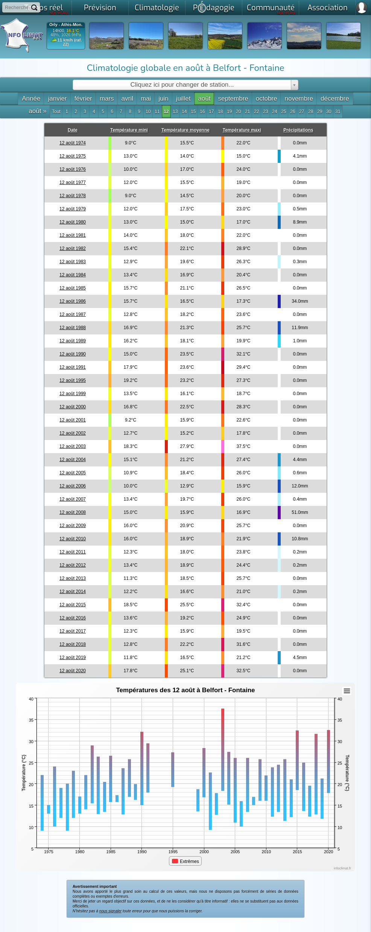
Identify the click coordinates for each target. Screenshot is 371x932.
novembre (298, 98)
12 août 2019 (72, 657)
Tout (56, 111)
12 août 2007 (72, 499)
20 (238, 111)
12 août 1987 (72, 314)
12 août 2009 (72, 525)
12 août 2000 (72, 406)
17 (211, 111)
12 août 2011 (72, 552)
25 (283, 111)
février (83, 98)
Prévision (100, 8)
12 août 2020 (72, 670)
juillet (183, 98)
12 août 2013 (72, 578)
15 (193, 111)
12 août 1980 (72, 222)
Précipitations (298, 130)
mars (107, 98)
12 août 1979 (72, 209)
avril (127, 98)
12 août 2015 (72, 604)
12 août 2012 (72, 565)
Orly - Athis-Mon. (65, 25)
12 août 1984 (72, 274)
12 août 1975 (72, 156)
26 (292, 111)
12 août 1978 (72, 195)
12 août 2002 (72, 433)
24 (274, 111)
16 (202, 111)
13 (175, 111)
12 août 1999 (72, 393)
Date (73, 130)
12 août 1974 (72, 143)
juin (163, 98)
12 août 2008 (72, 512)
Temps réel (46, 9)
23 (265, 111)
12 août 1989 (72, 340)
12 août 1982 (72, 248)
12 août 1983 (72, 261)
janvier (57, 98)
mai (146, 98)
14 (184, 111)
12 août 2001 (72, 420)
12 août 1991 (72, 367)
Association (327, 8)
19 (229, 111)
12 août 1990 (72, 354)
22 (256, 111)
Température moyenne (185, 130)
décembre (335, 98)
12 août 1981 (72, 235)
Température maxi (242, 130)
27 (301, 111)
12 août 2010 (72, 538)
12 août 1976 (72, 169)
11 (157, 111)
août (204, 98)
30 (328, 111)
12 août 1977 (72, 182)
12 (166, 111)
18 (220, 111)
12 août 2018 (72, 644)
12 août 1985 (72, 288)
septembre (233, 98)
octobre (266, 98)
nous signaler (110, 911)
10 (148, 111)
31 (337, 111)
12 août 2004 (72, 459)
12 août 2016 (72, 618)
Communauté (271, 9)
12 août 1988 (72, 327)
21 (247, 111)
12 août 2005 (72, 472)
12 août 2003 (72, 446)
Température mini (129, 130)
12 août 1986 (72, 301)
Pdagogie (213, 7)
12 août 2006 (72, 486)
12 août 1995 (72, 380)
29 (319, 111)
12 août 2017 (72, 631)
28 (310, 111)
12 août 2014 (72, 591)
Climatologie (157, 8)
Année (31, 98)
